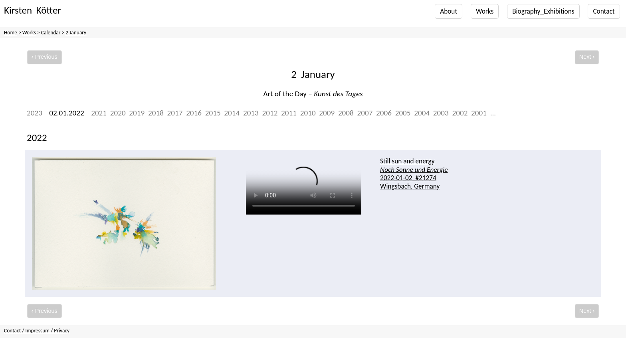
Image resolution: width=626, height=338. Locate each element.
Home (10, 32)
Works (484, 11)
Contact (603, 11)
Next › (586, 57)
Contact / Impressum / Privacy (36, 330)
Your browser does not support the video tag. (303, 189)
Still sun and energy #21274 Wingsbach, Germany (414, 174)
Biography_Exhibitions (543, 11)
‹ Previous (44, 57)
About (448, 11)
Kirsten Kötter (32, 10)
